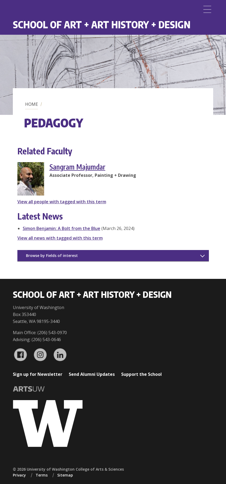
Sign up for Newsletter (37, 374)
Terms (42, 475)
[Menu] (207, 9)
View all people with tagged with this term (61, 202)
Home (31, 104)
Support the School (141, 374)
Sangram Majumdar (77, 166)
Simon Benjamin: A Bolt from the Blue (61, 228)
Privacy (19, 475)
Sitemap (65, 475)
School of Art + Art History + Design (101, 24)
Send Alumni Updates (92, 374)
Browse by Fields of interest (52, 255)
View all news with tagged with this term (60, 238)
